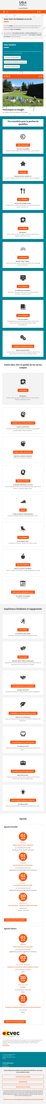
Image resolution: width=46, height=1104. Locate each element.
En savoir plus (6, 1045)
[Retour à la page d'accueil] (23, 3)
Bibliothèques (5, 1066)
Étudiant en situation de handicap (15, 62)
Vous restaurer (23, 199)
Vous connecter (23, 286)
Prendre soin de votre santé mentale (23, 423)
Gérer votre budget (23, 145)
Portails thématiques (7, 1063)
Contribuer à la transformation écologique (23, 713)
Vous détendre (23, 537)
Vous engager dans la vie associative (23, 686)
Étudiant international (12, 57)
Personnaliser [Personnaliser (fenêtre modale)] (23, 1082)
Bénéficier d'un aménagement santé (23, 592)
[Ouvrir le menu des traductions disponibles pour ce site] (40, 12)
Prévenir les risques (23, 481)
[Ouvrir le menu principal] (4, 12)
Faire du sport (23, 630)
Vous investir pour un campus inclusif (23, 742)
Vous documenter (23, 315)
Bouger (23, 510)
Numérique (5, 1064)
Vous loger (23, 172)
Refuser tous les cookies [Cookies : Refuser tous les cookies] (23, 1087)
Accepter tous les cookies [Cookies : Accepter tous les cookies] (23, 1076)
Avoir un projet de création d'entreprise (23, 800)
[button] (7, 12)
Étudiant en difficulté (11, 66)
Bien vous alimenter (23, 564)
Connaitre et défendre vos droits (23, 346)
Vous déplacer (23, 257)
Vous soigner (23, 228)
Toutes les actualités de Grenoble (15, 920)
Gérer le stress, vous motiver (23, 452)
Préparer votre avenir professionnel (23, 771)
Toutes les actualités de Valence (15, 1021)
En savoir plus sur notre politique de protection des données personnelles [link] (23, 1099)
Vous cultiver (23, 657)
